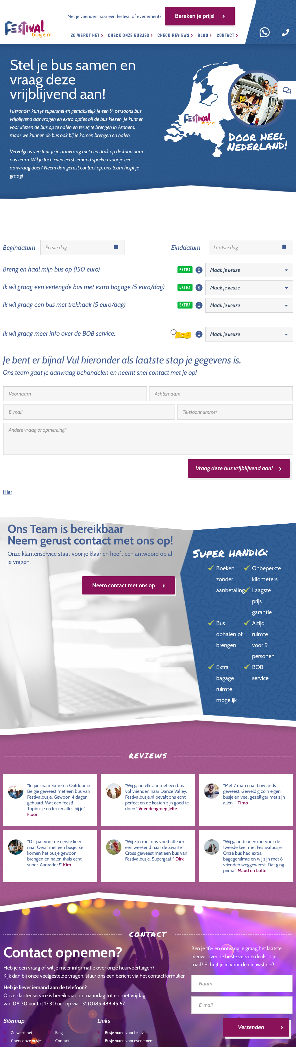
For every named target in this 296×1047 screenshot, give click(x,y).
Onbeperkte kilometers (266, 574)
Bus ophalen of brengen (229, 634)
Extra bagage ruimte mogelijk (226, 684)
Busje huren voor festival (122, 1032)
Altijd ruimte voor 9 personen (263, 640)
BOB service (260, 673)
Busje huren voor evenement (125, 1041)
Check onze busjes (130, 35)
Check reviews (175, 35)
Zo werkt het (87, 35)
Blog (205, 35)
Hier (7, 492)
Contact (227, 35)
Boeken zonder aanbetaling (230, 579)
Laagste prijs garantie (262, 601)
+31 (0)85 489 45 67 (102, 1004)
